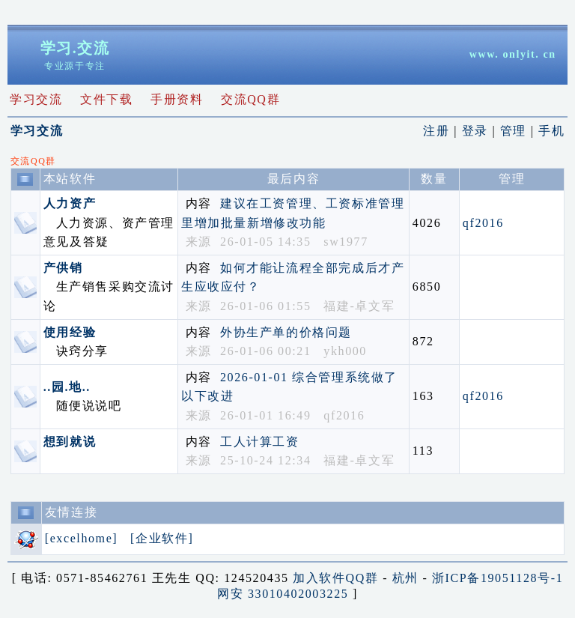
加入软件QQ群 (335, 578)
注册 (438, 130)
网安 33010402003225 (282, 593)
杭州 (405, 578)
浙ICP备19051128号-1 (497, 578)
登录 (477, 130)
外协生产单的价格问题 (286, 332)
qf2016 (483, 222)
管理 (515, 130)
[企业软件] (164, 538)
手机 (551, 130)
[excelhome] (83, 538)
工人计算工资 (259, 441)
